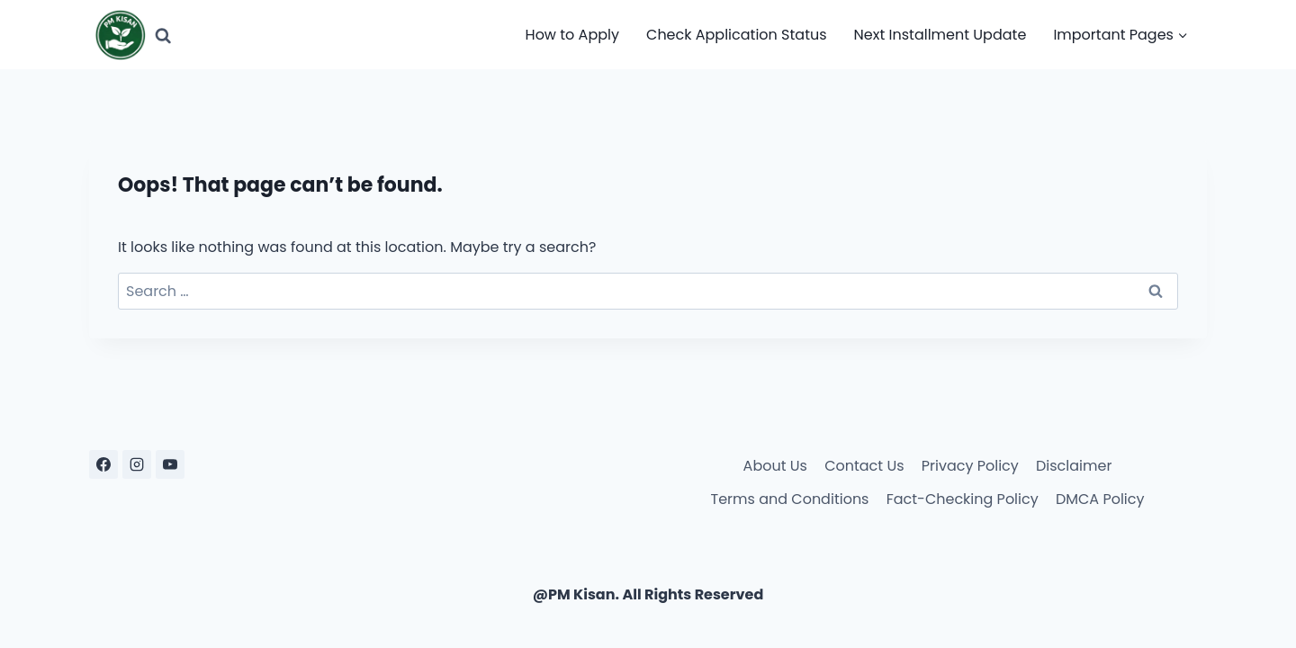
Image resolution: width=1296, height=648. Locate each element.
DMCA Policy (1100, 499)
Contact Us (864, 465)
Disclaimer (1074, 465)
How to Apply (572, 34)
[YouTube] (170, 464)
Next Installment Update (940, 34)
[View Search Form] (163, 34)
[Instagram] (136, 464)
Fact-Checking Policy (962, 499)
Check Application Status (736, 34)
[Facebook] (103, 464)
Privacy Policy (970, 465)
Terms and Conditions (790, 499)
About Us (775, 465)
